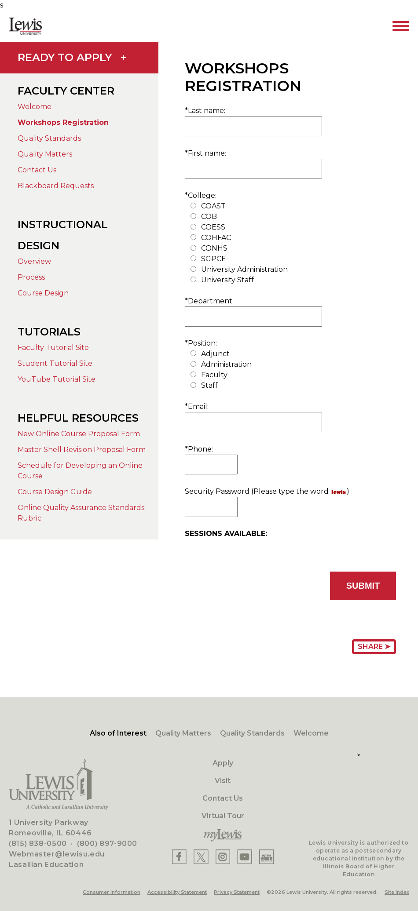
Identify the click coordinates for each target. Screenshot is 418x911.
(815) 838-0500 (38, 843)
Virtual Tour (223, 816)
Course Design (43, 293)
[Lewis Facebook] (179, 856)
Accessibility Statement (177, 892)
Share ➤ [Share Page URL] (374, 646)
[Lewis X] (201, 856)
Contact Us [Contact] (222, 798)
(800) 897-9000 (107, 843)
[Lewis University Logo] (25, 26)
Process (31, 277)
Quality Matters (45, 154)
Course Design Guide (55, 492)
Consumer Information (111, 892)
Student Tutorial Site (55, 363)
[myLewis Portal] (223, 835)
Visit (223, 780)
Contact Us (37, 170)
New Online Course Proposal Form (79, 434)
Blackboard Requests (56, 186)
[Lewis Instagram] (223, 856)
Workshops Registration (63, 122)
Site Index (397, 892)
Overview (34, 261)
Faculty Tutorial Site (53, 347)
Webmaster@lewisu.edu (57, 854)
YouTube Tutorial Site (56, 379)
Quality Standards (49, 138)
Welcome (34, 106)
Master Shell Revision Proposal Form (82, 449)
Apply (223, 763)
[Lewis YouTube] (244, 856)
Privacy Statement (237, 892)
